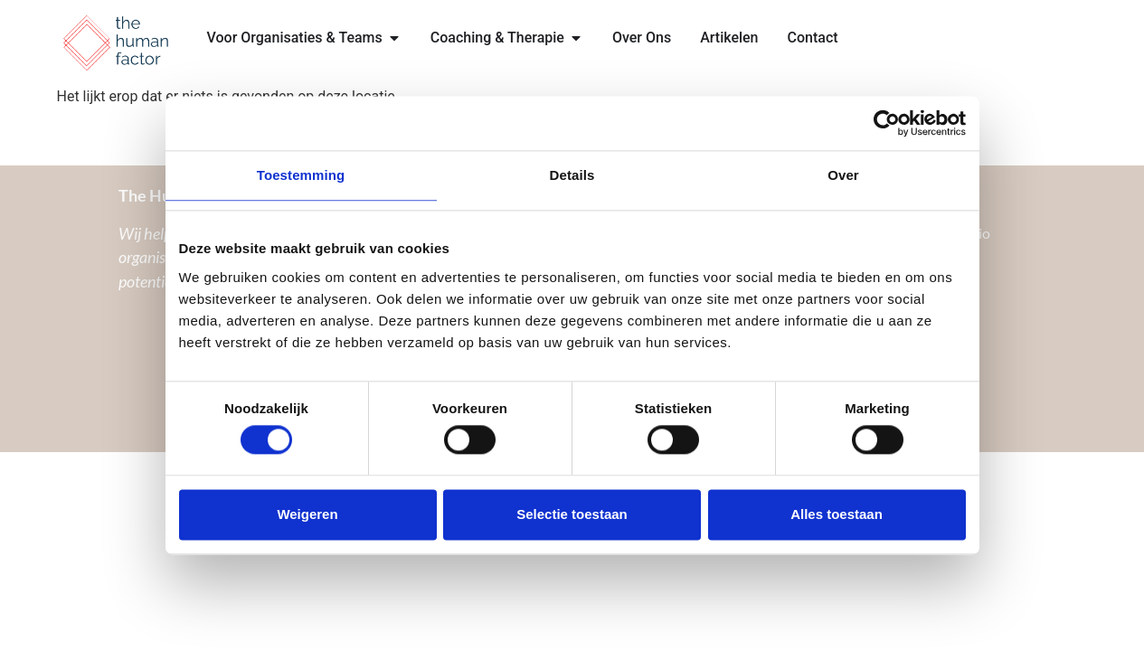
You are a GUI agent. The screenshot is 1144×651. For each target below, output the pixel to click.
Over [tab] (843, 175)
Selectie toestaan (572, 514)
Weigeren (307, 514)
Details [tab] (572, 175)
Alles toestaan (836, 514)
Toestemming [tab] (301, 175)
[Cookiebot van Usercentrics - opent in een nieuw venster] (887, 123)
